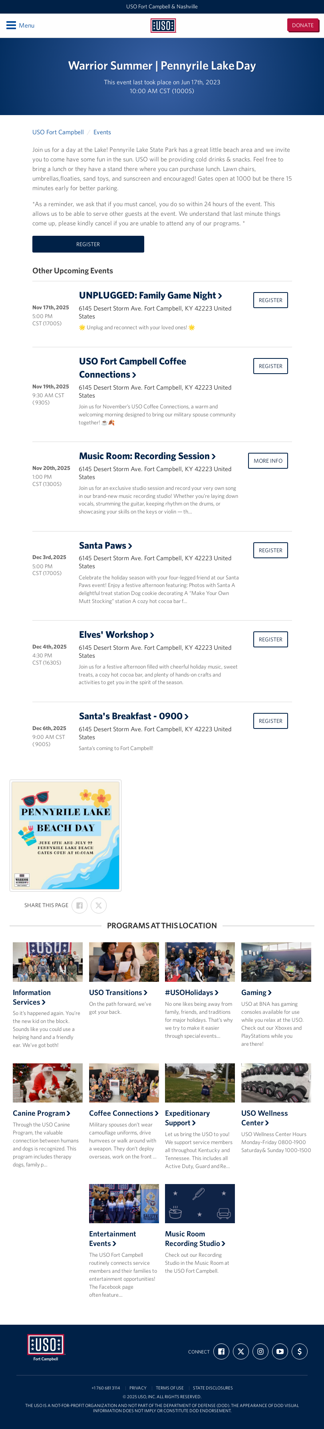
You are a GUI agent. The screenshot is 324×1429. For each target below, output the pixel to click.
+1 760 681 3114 (105, 1388)
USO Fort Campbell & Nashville (162, 6)
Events (102, 132)
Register (88, 244)
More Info (268, 460)
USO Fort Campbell (58, 132)
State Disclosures (213, 1388)
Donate (303, 25)
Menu (19, 25)
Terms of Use (170, 1388)
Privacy (138, 1388)
